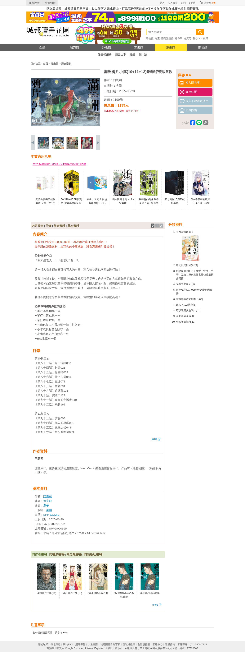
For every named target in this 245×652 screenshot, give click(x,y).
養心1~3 (197, 38)
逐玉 (157, 38)
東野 (205, 38)
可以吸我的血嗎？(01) (188, 310)
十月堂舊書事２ (185, 231)
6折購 (192, 2)
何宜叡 (47, 500)
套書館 (138, 47)
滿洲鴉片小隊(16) (46, 593)
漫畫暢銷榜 (104, 54)
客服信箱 (170, 644)
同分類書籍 (74, 554)
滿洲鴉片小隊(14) (98, 593)
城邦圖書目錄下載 (110, 644)
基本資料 (73, 225)
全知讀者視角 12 (185, 316)
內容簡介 (37, 225)
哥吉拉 (150, 38)
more (156, 604)
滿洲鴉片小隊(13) (149, 593)
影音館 (202, 47)
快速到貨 (50, 2)
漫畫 (132, 54)
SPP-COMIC (51, 514)
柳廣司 (187, 38)
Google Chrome (74, 648)
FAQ (65, 632)
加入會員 (173, 2)
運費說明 (34, 2)
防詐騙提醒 (144, 644)
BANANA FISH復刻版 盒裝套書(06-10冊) (71, 203)
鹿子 (46, 505)
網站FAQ (68, 644)
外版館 (106, 47)
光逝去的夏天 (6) (185, 284)
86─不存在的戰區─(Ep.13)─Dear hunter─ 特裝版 (200, 203)
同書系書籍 (57, 554)
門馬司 (117, 80)
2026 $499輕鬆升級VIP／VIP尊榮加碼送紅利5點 (59, 164)
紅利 (183, 2)
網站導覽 (80, 644)
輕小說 (143, 54)
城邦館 (74, 47)
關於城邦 (43, 644)
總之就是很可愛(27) (187, 265)
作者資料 (59, 225)
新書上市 (120, 54)
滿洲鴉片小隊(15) (72, 593)
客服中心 (158, 644)
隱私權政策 (129, 644)
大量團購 (93, 644)
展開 (155, 439)
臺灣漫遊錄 (167, 38)
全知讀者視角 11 (185, 321)
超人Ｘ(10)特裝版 (185, 304)
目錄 (48, 225)
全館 (42, 47)
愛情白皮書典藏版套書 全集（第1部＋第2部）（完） (45, 203)
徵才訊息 (55, 644)
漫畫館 (170, 47)
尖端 (119, 85)
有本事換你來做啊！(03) (189, 299)
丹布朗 (178, 38)
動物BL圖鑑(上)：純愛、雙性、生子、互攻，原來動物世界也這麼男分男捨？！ (194, 275)
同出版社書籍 (93, 554)
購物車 (210, 2)
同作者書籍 (39, 554)
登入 (162, 2)
